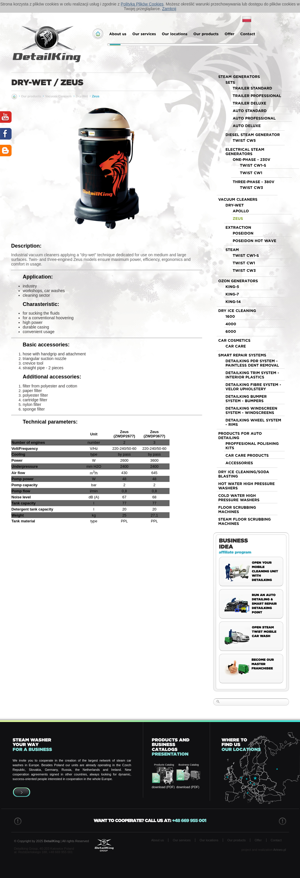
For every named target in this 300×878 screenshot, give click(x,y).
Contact (276, 840)
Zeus (96, 96)
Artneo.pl (279, 849)
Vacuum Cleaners (58, 96)
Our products (31, 96)
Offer (258, 840)
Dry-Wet (82, 96)
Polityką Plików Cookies (142, 4)
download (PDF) (163, 787)
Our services (182, 840)
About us (157, 840)
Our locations (209, 840)
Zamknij (169, 8)
